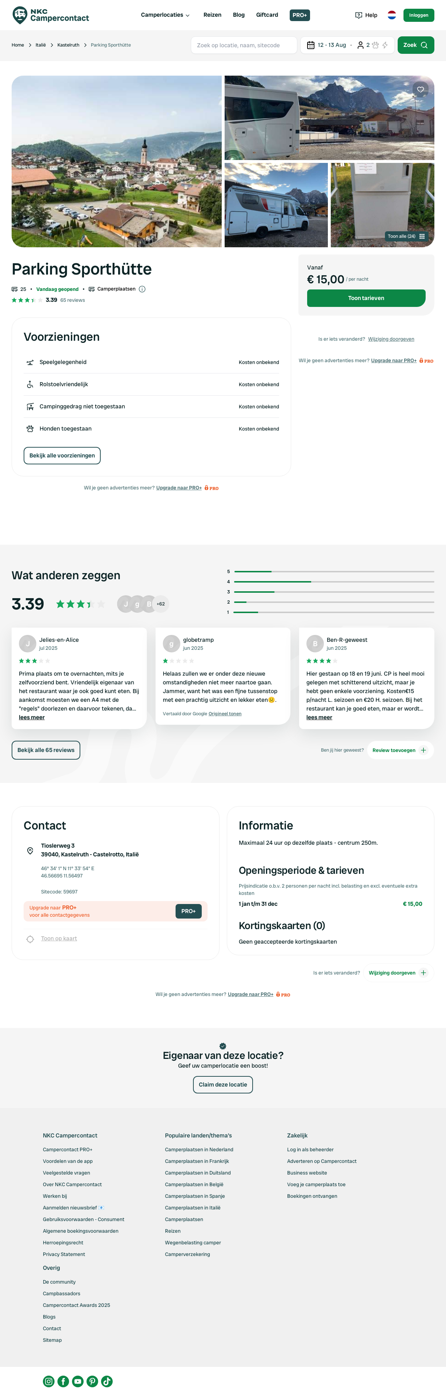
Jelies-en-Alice (59, 640)
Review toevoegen (401, 750)
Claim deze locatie (223, 1084)
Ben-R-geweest (347, 640)
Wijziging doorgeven (391, 339)
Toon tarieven (366, 298)
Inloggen (419, 15)
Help (366, 15)
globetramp (198, 640)
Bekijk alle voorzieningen (62, 455)
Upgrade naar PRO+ (179, 487)
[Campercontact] (55, 15)
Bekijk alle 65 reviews (46, 750)
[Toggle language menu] (392, 15)
